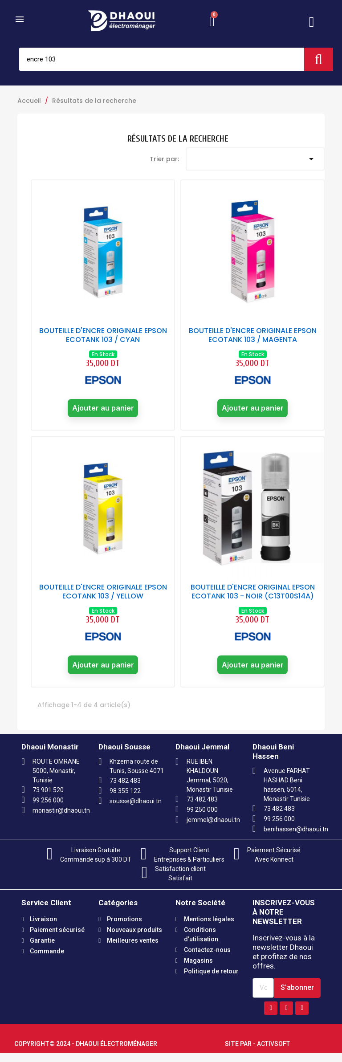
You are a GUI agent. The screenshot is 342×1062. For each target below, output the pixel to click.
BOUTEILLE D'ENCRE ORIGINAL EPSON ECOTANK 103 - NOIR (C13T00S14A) (253, 596)
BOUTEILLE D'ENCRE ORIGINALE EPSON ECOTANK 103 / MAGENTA (253, 335)
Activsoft (273, 1052)
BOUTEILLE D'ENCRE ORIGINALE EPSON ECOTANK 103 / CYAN (103, 335)
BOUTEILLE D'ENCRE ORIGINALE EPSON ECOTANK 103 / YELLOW (103, 596)
